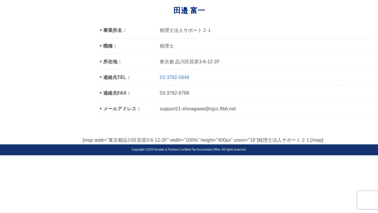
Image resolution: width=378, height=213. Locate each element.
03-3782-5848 (174, 77)
